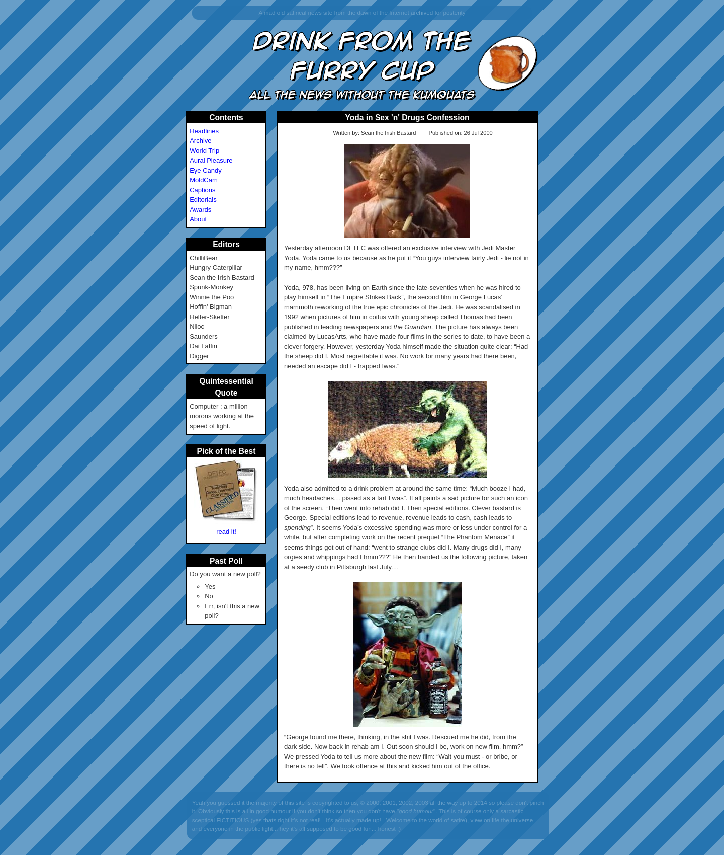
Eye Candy (206, 170)
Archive (200, 140)
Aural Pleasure (211, 160)
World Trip (204, 150)
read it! (226, 531)
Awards (200, 209)
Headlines (204, 131)
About (198, 219)
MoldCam (204, 180)
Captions (202, 190)
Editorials (203, 199)
